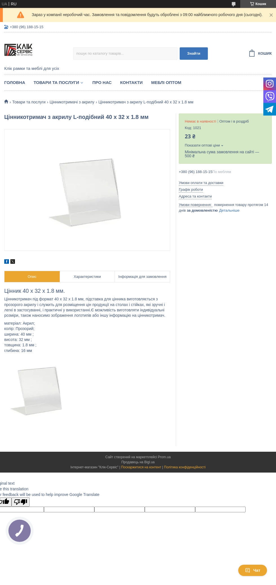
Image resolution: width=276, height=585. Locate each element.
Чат (252, 570)
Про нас (102, 82)
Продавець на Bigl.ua (138, 462)
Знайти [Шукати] (194, 53)
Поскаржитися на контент (141, 467)
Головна (14, 82)
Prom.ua (164, 457)
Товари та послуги (56, 82)
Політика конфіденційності (185, 467)
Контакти (131, 82)
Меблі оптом (166, 82)
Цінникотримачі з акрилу (72, 102)
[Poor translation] (21, 502)
